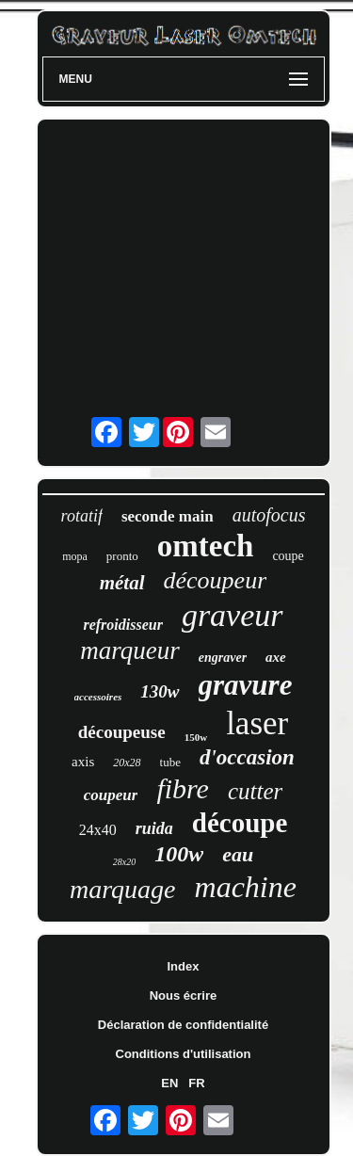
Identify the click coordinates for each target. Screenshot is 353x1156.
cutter (255, 791)
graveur (232, 615)
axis (83, 761)
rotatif (82, 515)
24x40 (98, 830)
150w (196, 737)
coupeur (111, 795)
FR (196, 1083)
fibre (182, 788)
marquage (123, 889)
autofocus (269, 515)
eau (237, 854)
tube (170, 762)
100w (178, 854)
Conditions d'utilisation (183, 1054)
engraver (223, 657)
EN (169, 1083)
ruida (154, 828)
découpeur (215, 580)
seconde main (167, 516)
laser (257, 723)
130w (159, 691)
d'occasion (247, 757)
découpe (240, 823)
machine (246, 887)
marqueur (130, 650)
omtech (205, 546)
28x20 (124, 862)
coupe (287, 556)
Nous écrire (183, 995)
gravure (246, 684)
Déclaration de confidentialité (183, 1025)
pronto (122, 556)
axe (275, 657)
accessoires (98, 696)
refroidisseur (122, 625)
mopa (75, 556)
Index (184, 966)
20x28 (126, 762)
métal (122, 582)
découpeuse (122, 732)
